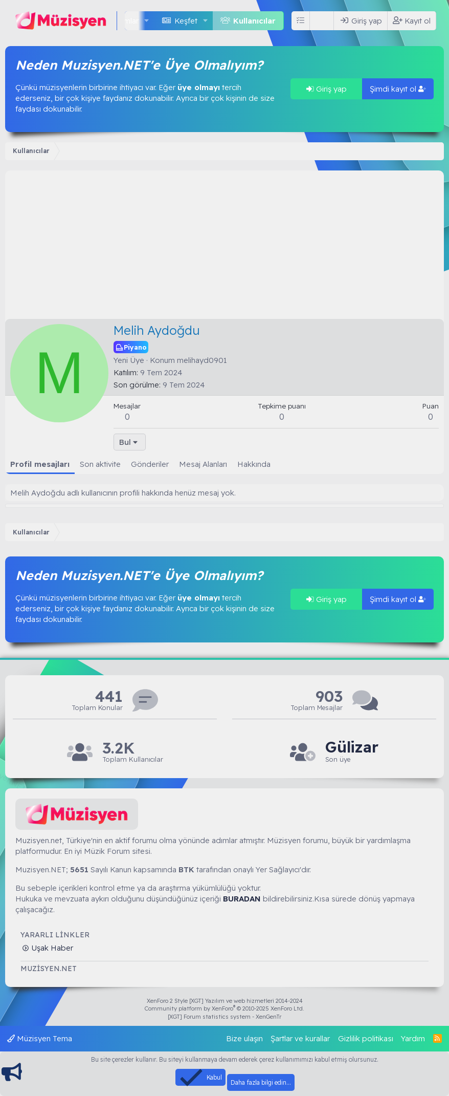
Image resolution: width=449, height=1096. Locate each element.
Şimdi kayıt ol (398, 89)
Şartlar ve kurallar (300, 1038)
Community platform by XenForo (224, 1008)
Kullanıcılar (254, 21)
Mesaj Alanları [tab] (203, 464)
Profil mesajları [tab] (40, 464)
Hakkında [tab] (254, 464)
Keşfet (185, 21)
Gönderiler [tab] (150, 464)
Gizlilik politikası (365, 1038)
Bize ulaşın (244, 1038)
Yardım (413, 1038)
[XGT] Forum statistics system (224, 1016)
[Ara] (323, 20)
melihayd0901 (202, 360)
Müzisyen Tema (39, 1038)
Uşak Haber (51, 948)
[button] (147, 20)
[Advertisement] (224, 242)
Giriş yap (326, 89)
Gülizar (351, 747)
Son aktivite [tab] (100, 464)
